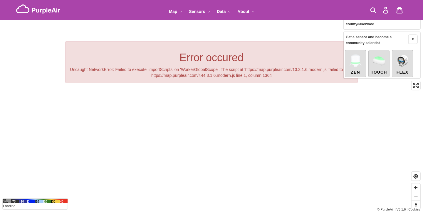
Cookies (414, 209)
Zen (355, 59)
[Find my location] (416, 176)
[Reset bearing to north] (416, 205)
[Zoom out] (416, 196)
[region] (211, 106)
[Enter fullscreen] (416, 81)
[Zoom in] (416, 187)
